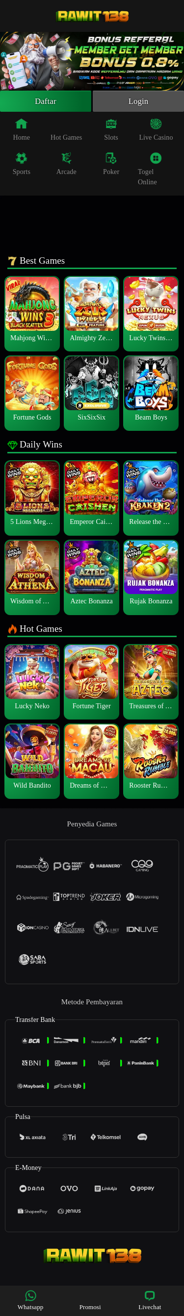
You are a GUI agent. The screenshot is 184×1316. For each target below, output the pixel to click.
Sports (21, 165)
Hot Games (66, 131)
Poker (111, 165)
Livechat (149, 1300)
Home (21, 131)
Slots (111, 131)
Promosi (90, 1300)
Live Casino (156, 131)
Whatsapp (31, 1300)
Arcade (66, 165)
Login (138, 102)
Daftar (45, 102)
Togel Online (150, 170)
